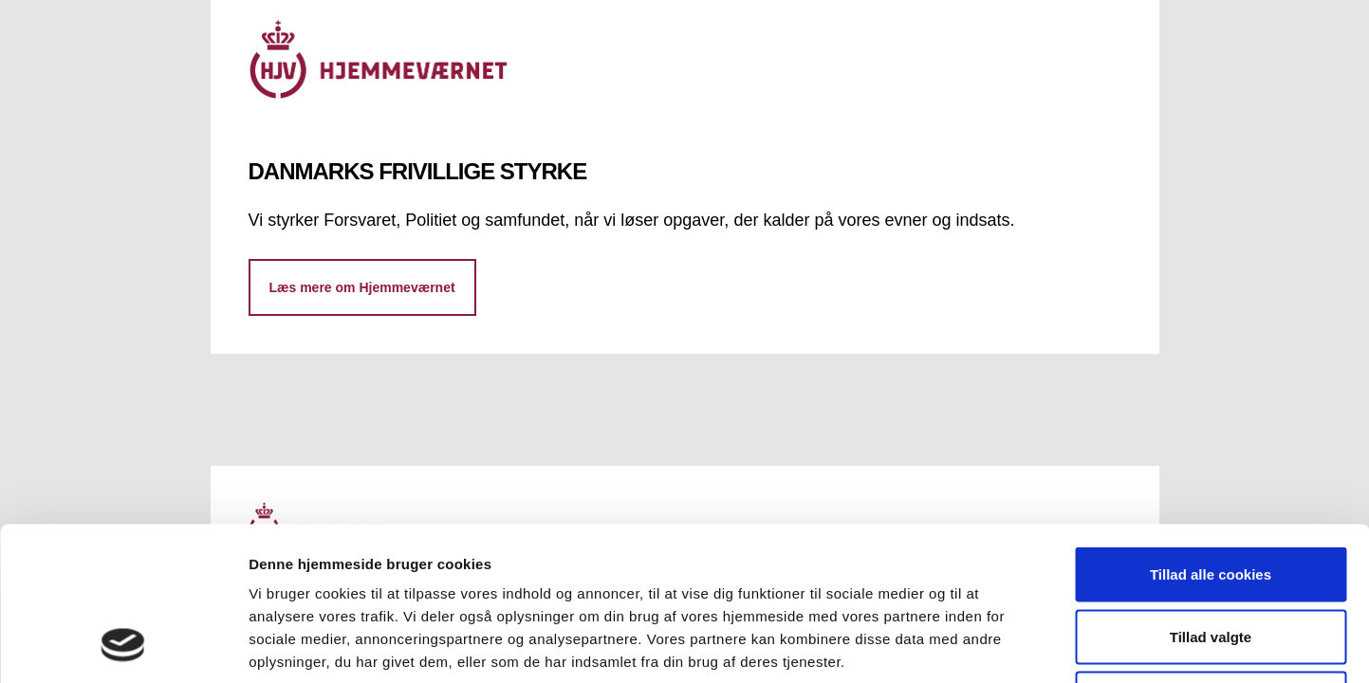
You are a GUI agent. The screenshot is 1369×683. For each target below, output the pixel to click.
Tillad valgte (1210, 497)
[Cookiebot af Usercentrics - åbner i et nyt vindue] (123, 646)
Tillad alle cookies (1210, 434)
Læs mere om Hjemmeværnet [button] (362, 287)
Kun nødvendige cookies (1210, 558)
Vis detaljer (986, 645)
